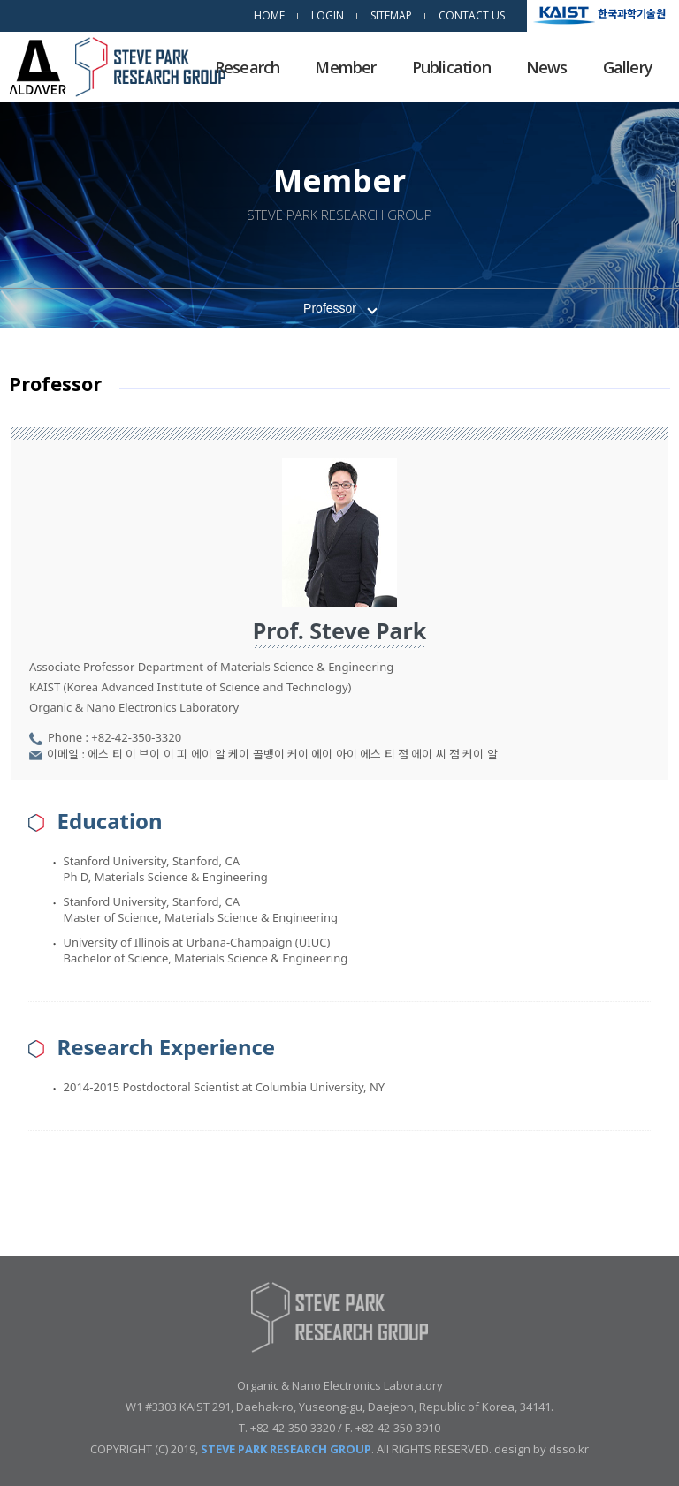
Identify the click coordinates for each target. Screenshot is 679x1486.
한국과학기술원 (632, 12)
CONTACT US (472, 15)
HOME (269, 15)
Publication (451, 67)
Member (345, 67)
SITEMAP (391, 15)
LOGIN (327, 15)
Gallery (627, 67)
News (547, 67)
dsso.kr (569, 1449)
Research (247, 67)
